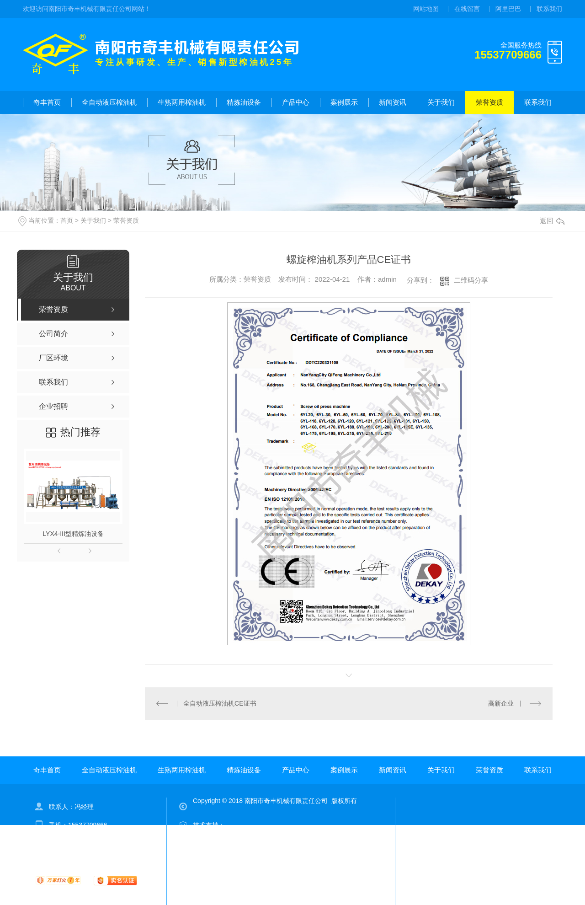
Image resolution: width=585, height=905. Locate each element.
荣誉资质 (489, 102)
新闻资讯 (392, 102)
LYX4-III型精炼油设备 (73, 533)
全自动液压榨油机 (109, 102)
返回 (552, 221)
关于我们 (441, 102)
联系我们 (549, 8)
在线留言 (467, 8)
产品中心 (295, 102)
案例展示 (344, 102)
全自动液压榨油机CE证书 (219, 703)
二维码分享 (471, 280)
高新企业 (501, 703)
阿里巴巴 (508, 8)
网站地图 (426, 8)
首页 (66, 220)
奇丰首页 (47, 102)
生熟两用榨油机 (182, 102)
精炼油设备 (244, 102)
